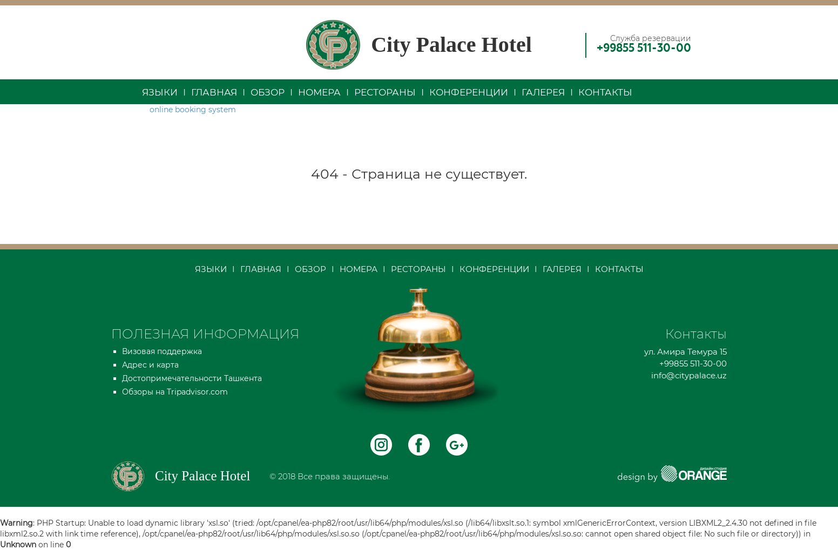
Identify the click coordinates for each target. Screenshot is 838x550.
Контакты (605, 92)
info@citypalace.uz (689, 375)
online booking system (193, 109)
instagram (381, 445)
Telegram (457, 445)
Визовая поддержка (162, 351)
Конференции (468, 92)
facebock (419, 445)
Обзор (268, 92)
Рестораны (385, 92)
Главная (214, 92)
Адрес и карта (150, 365)
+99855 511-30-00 (644, 49)
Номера (319, 92)
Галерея (543, 92)
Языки (160, 92)
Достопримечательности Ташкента (192, 378)
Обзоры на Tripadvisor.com (175, 392)
